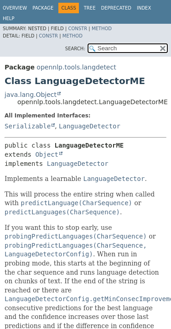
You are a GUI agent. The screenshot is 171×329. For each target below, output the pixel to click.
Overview (15, 8)
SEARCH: (75, 48)
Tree (90, 8)
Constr (77, 28)
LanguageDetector (89, 126)
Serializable (28, 126)
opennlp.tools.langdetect (76, 67)
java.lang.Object (31, 94)
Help (8, 18)
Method (102, 28)
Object (46, 154)
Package (42, 8)
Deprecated (116, 8)
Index (144, 8)
